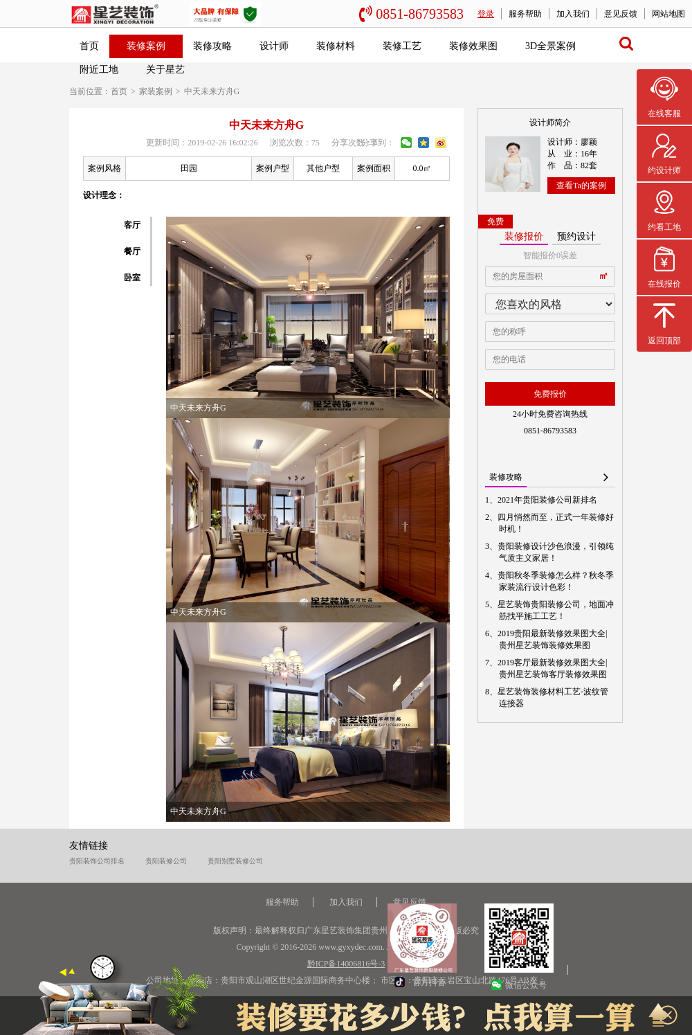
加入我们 (573, 14)
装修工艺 (402, 46)
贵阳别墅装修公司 (235, 861)
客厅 (132, 225)
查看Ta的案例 (581, 185)
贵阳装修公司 (166, 861)
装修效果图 (473, 46)
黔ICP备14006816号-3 (346, 964)
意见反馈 (620, 14)
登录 (485, 14)
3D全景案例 (550, 46)
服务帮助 (525, 14)
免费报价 (550, 394)
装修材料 (335, 46)
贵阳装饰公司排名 (97, 861)
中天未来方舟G (212, 91)
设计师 (274, 46)
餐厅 (132, 251)
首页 (89, 46)
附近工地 (99, 69)
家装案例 (155, 91)
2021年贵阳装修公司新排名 (548, 500)
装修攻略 (212, 46)
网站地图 (668, 14)
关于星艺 (165, 69)
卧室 (132, 277)
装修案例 (146, 46)
